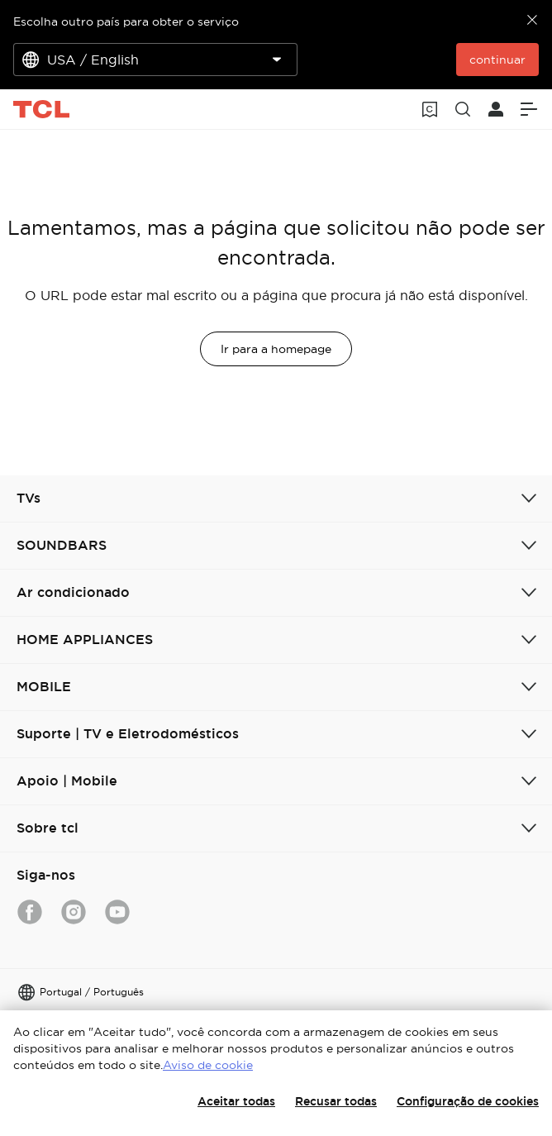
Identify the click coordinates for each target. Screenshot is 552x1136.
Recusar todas (336, 1101)
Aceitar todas (236, 1101)
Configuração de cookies (468, 1101)
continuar (497, 59)
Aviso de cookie (208, 1064)
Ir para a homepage (276, 348)
